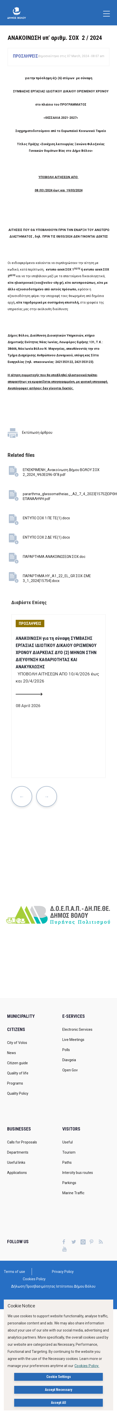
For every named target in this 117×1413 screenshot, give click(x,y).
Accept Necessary (58, 1390)
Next (46, 796)
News (11, 1053)
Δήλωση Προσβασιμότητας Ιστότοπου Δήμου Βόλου (53, 1286)
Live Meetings (73, 1040)
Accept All (58, 1403)
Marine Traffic (73, 1193)
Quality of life (17, 1073)
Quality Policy (17, 1093)
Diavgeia (69, 1060)
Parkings (69, 1183)
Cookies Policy (34, 1279)
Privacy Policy (63, 1272)
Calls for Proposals (22, 1142)
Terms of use (14, 1272)
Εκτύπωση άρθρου (37, 432)
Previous (21, 796)
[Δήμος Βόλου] (16, 12)
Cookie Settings (58, 1377)
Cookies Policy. (86, 1366)
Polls (66, 1050)
